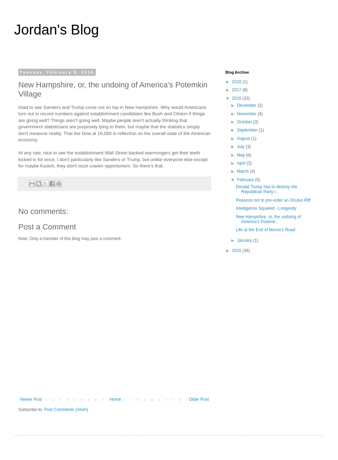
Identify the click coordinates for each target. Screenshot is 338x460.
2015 (237, 250)
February (246, 179)
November (247, 113)
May (241, 155)
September (248, 130)
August (244, 138)
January (245, 240)
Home (115, 399)
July (241, 146)
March (243, 171)
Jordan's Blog (56, 29)
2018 (237, 81)
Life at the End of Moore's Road (265, 229)
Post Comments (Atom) (66, 409)
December (247, 105)
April (241, 163)
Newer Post (31, 399)
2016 (237, 98)
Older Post (199, 399)
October (245, 121)
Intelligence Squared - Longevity (266, 208)
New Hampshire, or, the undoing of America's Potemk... (268, 219)
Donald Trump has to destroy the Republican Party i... (266, 189)
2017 (237, 89)
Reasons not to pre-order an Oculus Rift (273, 200)
